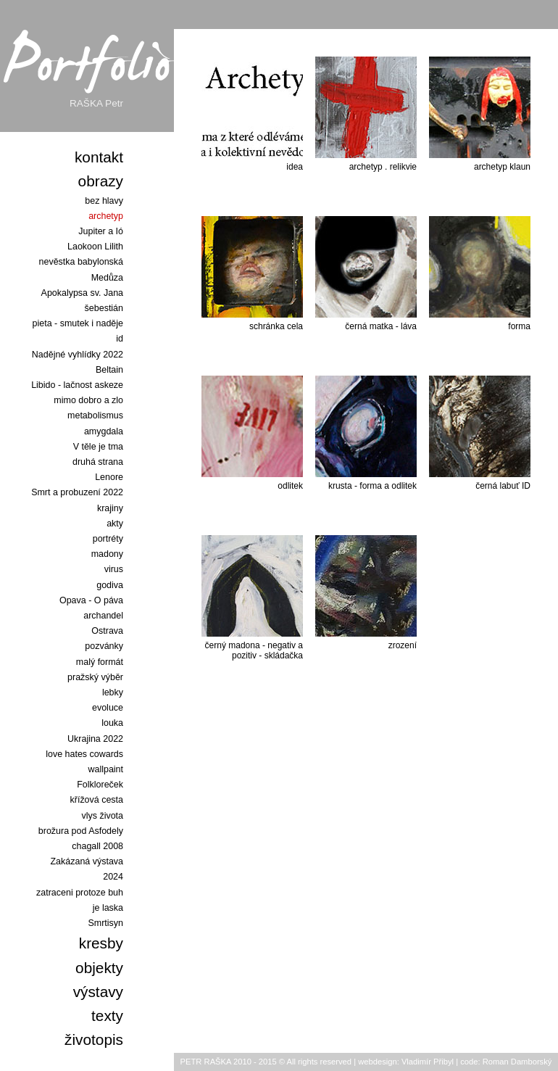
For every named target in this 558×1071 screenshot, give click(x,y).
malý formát (99, 662)
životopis (93, 1039)
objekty (99, 967)
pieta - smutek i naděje (78, 323)
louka (112, 723)
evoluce (107, 708)
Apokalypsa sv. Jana (82, 293)
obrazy (100, 181)
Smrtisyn (106, 923)
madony (107, 554)
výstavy (98, 991)
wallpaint (105, 769)
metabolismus (95, 415)
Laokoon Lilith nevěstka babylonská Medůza (81, 261)
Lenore (109, 477)
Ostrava (107, 631)
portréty (108, 539)
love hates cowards (84, 754)
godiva (109, 585)
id (119, 339)
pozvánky (104, 646)
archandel (103, 616)
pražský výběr (95, 677)
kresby (101, 943)
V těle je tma (98, 447)
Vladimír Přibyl (427, 1061)
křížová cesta (96, 800)
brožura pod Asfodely (80, 831)
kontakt (99, 157)
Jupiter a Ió (100, 231)
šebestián (104, 308)
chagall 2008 (97, 846)
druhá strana (97, 462)
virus (113, 569)
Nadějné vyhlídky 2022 (77, 355)
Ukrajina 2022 (95, 739)
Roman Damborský (517, 1061)
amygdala (103, 431)
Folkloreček (100, 785)
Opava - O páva (91, 600)
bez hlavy (104, 201)
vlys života (102, 816)
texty (107, 1015)
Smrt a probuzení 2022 (77, 492)
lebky (112, 692)
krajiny (110, 508)
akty (115, 523)
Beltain (109, 370)
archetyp (105, 216)
